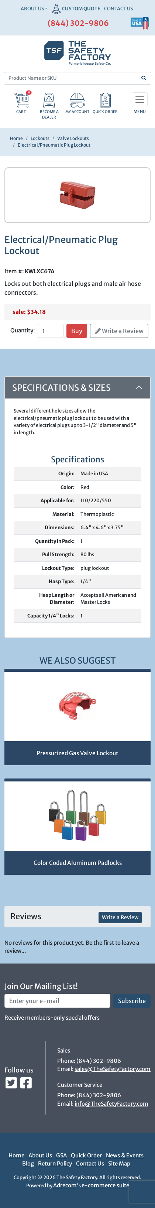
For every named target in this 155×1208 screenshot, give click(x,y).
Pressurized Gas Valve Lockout (77, 753)
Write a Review (119, 331)
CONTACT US (118, 9)
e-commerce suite (105, 1185)
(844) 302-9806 (78, 23)
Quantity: (22, 330)
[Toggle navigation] (140, 99)
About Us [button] (32, 9)
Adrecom (65, 1185)
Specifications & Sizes (61, 387)
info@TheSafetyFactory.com (111, 1103)
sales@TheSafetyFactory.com (113, 1068)
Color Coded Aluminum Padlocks (78, 862)
